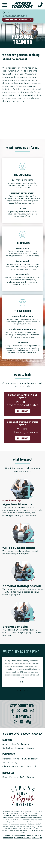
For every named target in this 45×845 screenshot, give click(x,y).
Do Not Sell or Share (22, 838)
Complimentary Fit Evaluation (18, 20)
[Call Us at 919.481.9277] (40, 4)
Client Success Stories (12, 766)
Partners (13, 777)
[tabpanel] (22, 672)
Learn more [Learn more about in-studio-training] (22, 411)
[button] (4, 4)
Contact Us (7, 748)
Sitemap (31, 777)
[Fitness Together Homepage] (22, 4)
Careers (30, 748)
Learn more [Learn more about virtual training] (22, 438)
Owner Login (37, 838)
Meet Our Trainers (20, 744)
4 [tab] (28, 690)
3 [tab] (24, 690)
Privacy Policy (19, 835)
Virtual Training (9, 762)
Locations (19, 748)
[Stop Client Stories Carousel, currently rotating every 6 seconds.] (22, 693)
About (5, 744)
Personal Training (10, 759)
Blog (4, 777)
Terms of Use (31, 835)
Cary (5, 12)
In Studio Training (30, 759)
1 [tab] (17, 690)
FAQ (22, 777)
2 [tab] (21, 690)
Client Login (31, 766)
